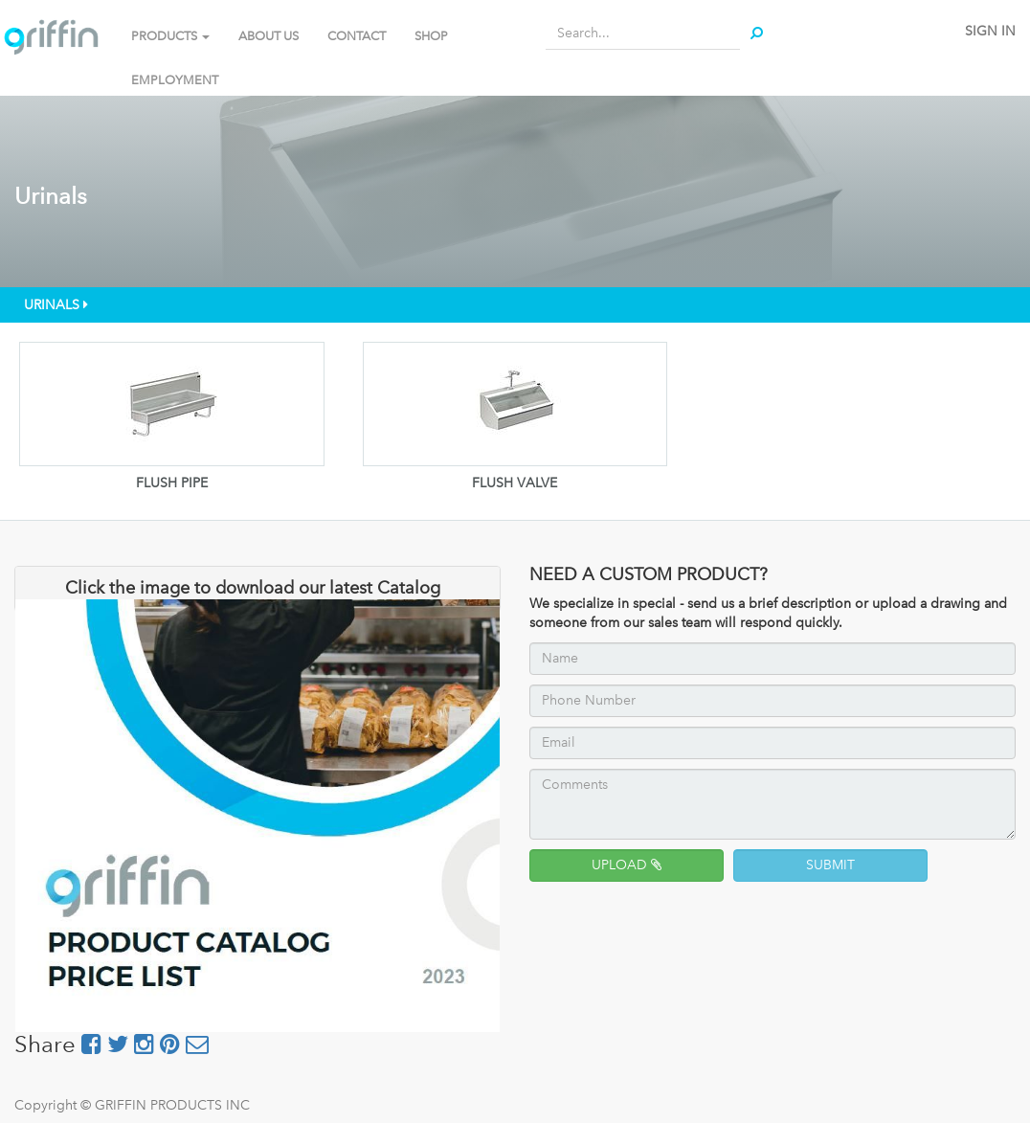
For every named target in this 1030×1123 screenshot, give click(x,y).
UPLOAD (626, 865)
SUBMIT (830, 865)
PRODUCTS (170, 36)
